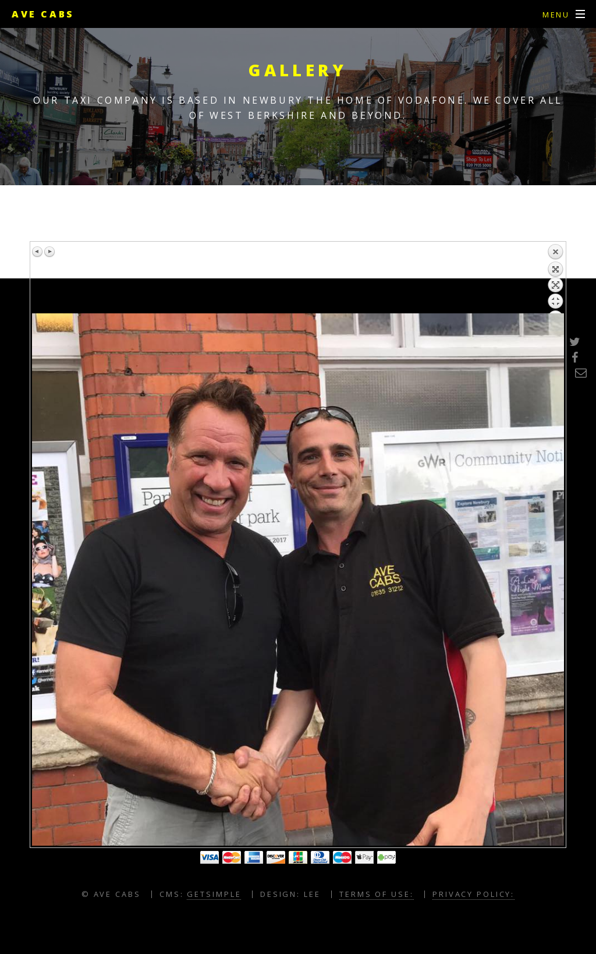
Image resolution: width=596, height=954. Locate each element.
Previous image (38, 251)
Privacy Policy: (473, 894)
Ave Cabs (43, 14)
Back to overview (555, 278)
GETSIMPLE (214, 894)
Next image (49, 251)
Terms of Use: (376, 894)
